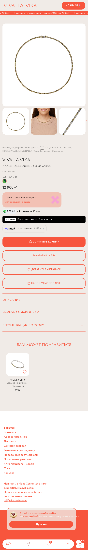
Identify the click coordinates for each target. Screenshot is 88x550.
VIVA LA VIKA (16, 160)
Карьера (9, 473)
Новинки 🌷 (73, 5)
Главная (6, 147)
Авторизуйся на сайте (17, 202)
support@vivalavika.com (19, 488)
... (42, 147)
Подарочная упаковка (17, 459)
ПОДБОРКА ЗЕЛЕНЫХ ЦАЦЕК (17, 151)
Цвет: (10, 177)
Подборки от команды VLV (25, 147)
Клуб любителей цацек (19, 464)
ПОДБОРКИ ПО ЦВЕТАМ (58, 147)
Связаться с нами (36, 484)
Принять (41, 524)
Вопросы (9, 428)
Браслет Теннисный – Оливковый (18, 384)
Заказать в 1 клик (44, 255)
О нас (7, 468)
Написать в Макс (14, 484)
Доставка (10, 441)
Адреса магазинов (15, 437)
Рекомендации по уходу (19, 450)
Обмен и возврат (15, 446)
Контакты (10, 432)
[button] (86, 120)
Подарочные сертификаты (21, 455)
